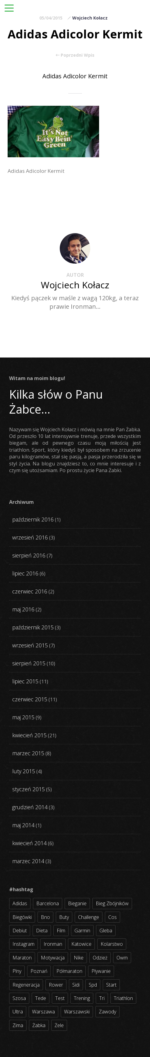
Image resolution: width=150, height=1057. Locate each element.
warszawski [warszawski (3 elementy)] (77, 1011)
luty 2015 (23, 771)
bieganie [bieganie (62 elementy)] (77, 903)
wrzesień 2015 (30, 645)
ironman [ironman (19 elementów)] (53, 944)
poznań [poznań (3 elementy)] (38, 971)
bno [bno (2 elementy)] (45, 917)
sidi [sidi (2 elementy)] (76, 984)
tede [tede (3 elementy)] (40, 998)
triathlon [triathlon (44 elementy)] (123, 998)
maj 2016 (23, 609)
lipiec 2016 (25, 573)
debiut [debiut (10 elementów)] (19, 930)
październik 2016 (33, 519)
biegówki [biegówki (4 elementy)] (22, 917)
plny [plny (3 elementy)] (16, 971)
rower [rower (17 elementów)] (56, 984)
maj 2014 (23, 825)
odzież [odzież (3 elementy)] (100, 957)
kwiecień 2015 (29, 735)
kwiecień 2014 (29, 843)
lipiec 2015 (25, 681)
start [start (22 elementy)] (111, 984)
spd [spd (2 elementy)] (93, 984)
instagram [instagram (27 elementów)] (23, 944)
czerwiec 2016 (29, 591)
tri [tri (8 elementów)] (102, 998)
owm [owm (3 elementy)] (122, 957)
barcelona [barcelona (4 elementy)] (47, 903)
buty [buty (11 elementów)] (64, 917)
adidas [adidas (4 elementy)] (19, 903)
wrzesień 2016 (30, 537)
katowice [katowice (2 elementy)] (81, 944)
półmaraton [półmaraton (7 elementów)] (69, 971)
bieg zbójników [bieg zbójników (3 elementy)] (112, 903)
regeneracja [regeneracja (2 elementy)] (26, 984)
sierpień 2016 (28, 555)
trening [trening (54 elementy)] (82, 998)
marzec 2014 (28, 861)
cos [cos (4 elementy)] (112, 917)
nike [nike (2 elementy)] (79, 957)
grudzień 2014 (30, 807)
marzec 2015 (28, 753)
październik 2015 (33, 627)
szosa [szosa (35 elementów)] (19, 998)
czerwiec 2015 (29, 699)
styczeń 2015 (28, 789)
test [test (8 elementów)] (60, 998)
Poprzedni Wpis (75, 55)
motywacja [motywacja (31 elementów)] (53, 957)
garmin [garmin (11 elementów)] (82, 930)
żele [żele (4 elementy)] (59, 1025)
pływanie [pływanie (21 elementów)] (101, 971)
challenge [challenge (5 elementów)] (88, 917)
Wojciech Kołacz (90, 18)
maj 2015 (23, 717)
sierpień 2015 (28, 663)
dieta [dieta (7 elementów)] (42, 930)
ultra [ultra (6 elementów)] (17, 1011)
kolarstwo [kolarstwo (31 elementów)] (112, 944)
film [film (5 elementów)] (61, 930)
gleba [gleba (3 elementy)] (105, 930)
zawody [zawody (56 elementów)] (107, 1011)
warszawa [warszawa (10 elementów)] (43, 1011)
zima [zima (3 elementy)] (17, 1025)
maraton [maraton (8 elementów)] (22, 957)
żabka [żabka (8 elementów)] (38, 1025)
